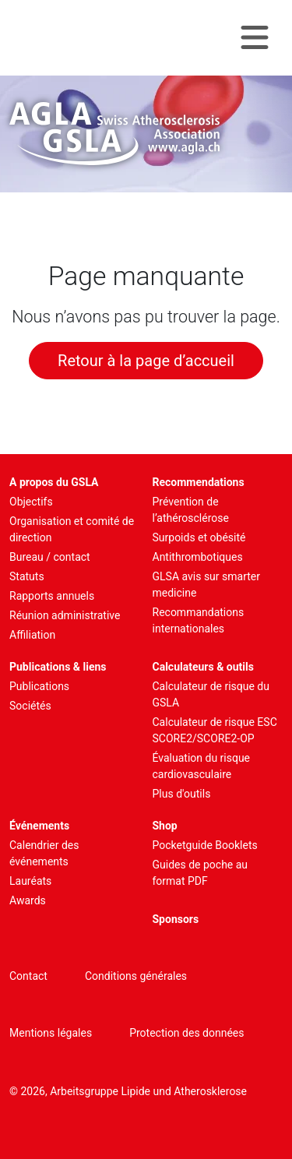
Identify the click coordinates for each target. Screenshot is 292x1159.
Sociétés (30, 705)
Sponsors (176, 919)
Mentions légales (50, 1033)
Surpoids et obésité (199, 537)
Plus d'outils (182, 793)
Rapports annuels (51, 596)
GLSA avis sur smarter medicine (207, 584)
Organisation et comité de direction (71, 529)
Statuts (26, 576)
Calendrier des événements (44, 853)
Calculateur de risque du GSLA (211, 694)
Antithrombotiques (198, 557)
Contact (28, 976)
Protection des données (186, 1033)
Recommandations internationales (199, 620)
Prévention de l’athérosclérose (191, 509)
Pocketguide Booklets (205, 845)
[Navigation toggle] (254, 38)
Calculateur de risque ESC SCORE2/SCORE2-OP (215, 730)
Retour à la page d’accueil (146, 360)
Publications (39, 686)
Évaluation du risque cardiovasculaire (202, 766)
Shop (165, 825)
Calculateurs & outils (203, 667)
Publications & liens (58, 667)
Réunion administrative (64, 615)
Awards (27, 900)
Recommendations (199, 482)
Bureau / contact (49, 557)
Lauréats (30, 881)
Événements (39, 825)
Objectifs (31, 501)
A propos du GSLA (54, 482)
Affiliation (32, 635)
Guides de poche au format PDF (200, 872)
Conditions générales (136, 976)
